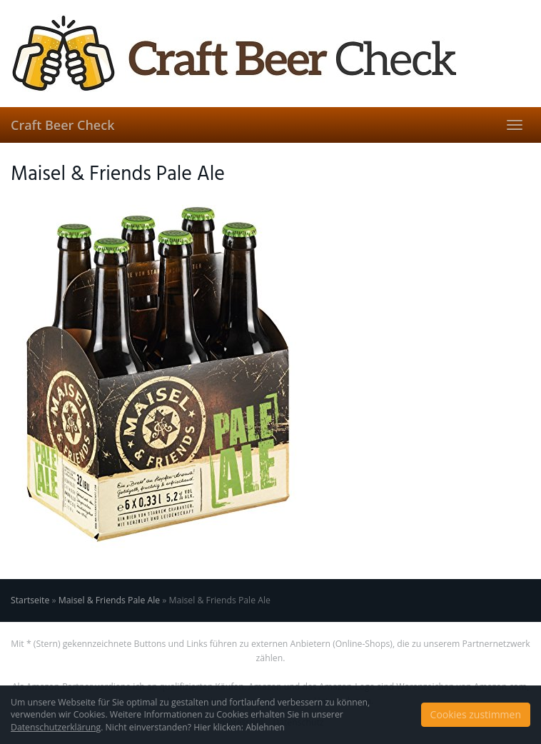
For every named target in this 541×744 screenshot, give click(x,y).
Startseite (30, 600)
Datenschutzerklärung (56, 727)
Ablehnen (265, 727)
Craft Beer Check (62, 125)
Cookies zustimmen (475, 714)
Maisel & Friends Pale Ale (109, 600)
